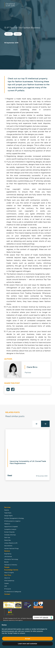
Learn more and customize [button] (27, 643)
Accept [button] (27, 638)
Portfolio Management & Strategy (14, 518)
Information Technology (11, 559)
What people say (9, 580)
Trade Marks (7, 513)
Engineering (7, 553)
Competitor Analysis (10, 529)
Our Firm (7, 575)
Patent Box (7, 540)
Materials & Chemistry (10, 565)
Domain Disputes (9, 532)
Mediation (7, 524)
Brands (6, 562)
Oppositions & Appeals (11, 526)
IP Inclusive (7, 589)
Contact (7, 594)
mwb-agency (19, 620)
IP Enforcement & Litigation (12, 521)
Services (7, 507)
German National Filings (11, 548)
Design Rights (8, 515)
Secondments (8, 545)
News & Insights (9, 572)
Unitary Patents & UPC (11, 543)
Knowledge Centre (11, 570)
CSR (5, 586)
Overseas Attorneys (10, 535)
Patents (6, 510)
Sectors (7, 551)
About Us (7, 578)
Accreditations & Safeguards (12, 591)
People (6, 567)
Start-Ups (7, 537)
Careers (6, 583)
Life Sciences (8, 556)
